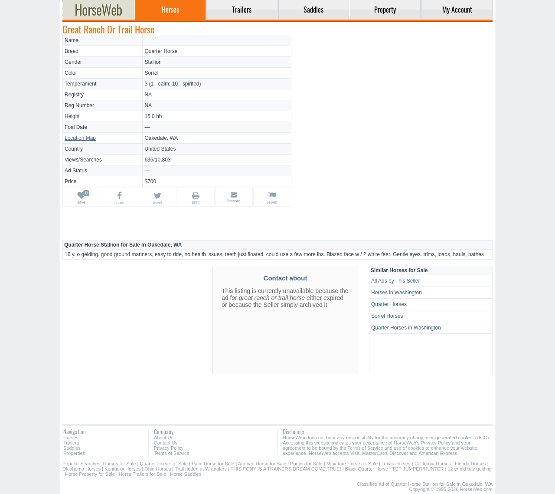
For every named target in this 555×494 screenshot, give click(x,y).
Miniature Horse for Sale (352, 463)
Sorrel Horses (387, 316)
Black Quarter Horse (366, 468)
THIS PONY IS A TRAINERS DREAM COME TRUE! (286, 468)
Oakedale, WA (161, 138)
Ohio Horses (157, 468)
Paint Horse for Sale (213, 463)
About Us (163, 437)
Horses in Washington (396, 293)
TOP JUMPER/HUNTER (418, 468)
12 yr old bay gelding (469, 468)
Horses (70, 437)
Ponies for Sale (306, 463)
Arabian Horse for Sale (262, 463)
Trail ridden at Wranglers (201, 468)
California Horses (433, 463)
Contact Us (165, 442)
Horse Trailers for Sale (142, 474)
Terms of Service (171, 453)
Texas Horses (396, 463)
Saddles (72, 448)
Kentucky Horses (122, 468)
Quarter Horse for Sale (164, 463)
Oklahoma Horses (81, 468)
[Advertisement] (393, 95)
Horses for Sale (119, 463)
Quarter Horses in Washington (406, 328)
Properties (74, 453)
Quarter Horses (389, 304)
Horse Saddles (185, 474)
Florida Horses (470, 463)
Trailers (71, 442)
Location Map (80, 138)
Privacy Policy (168, 448)
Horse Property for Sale (90, 474)
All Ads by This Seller (395, 281)
